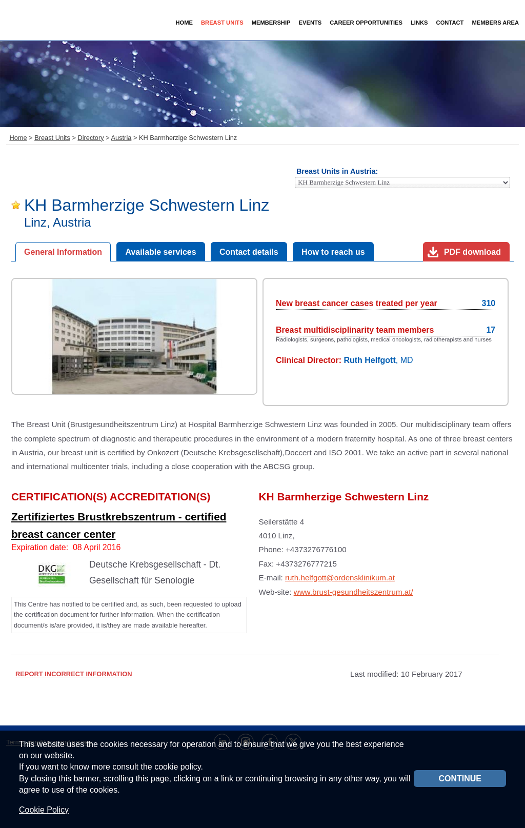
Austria (121, 138)
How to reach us (333, 252)
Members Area (495, 22)
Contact (450, 22)
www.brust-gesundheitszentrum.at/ (353, 592)
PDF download (472, 252)
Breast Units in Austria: (337, 171)
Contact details (248, 252)
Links (419, 22)
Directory (90, 138)
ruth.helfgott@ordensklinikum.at (340, 577)
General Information (63, 252)
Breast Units (52, 138)
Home (184, 22)
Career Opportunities (366, 22)
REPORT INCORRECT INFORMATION (73, 674)
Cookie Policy (44, 809)
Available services (160, 252)
